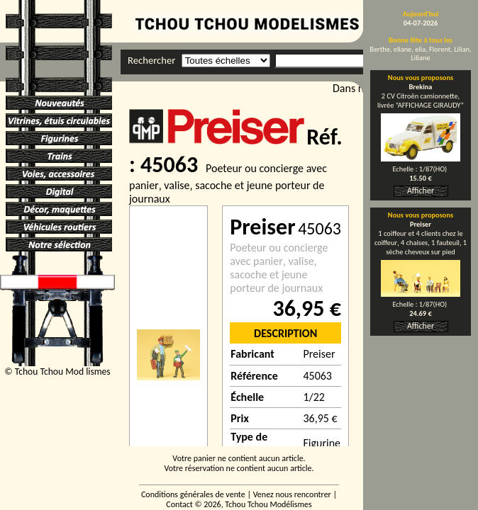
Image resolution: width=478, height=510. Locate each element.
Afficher (420, 191)
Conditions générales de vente (193, 494)
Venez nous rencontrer (292, 494)
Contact (179, 504)
